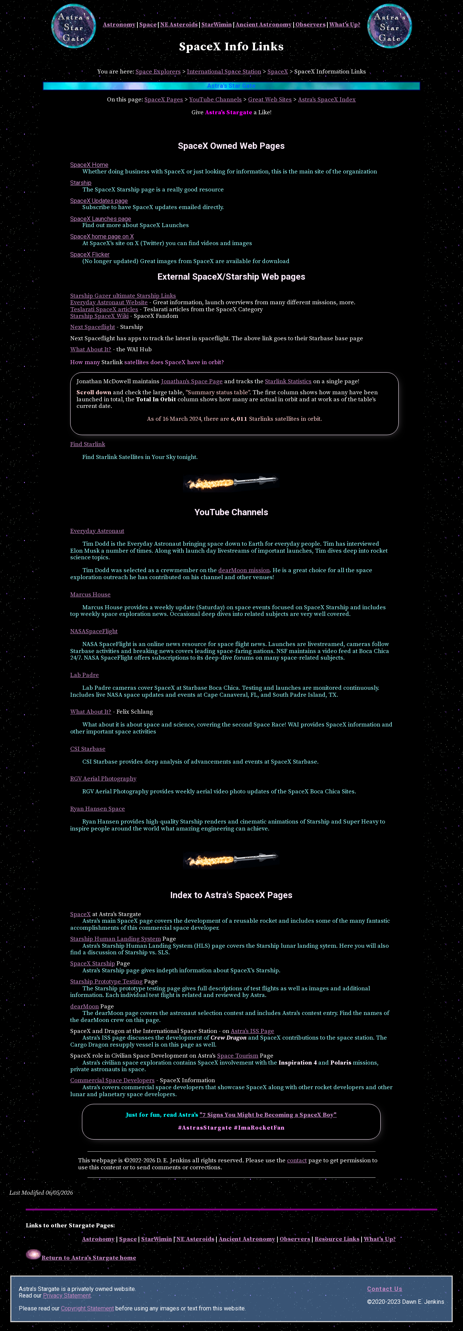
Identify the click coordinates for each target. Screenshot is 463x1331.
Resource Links (337, 1239)
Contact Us (384, 1288)
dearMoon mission (244, 570)
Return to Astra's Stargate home (81, 1258)
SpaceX (278, 72)
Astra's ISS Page (252, 1031)
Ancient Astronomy (264, 24)
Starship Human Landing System (115, 939)
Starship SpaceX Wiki (99, 316)
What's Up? (344, 24)
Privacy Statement (67, 1295)
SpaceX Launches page (100, 218)
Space (148, 24)
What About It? (90, 350)
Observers (310, 24)
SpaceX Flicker (90, 254)
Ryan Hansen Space (97, 809)
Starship (80, 182)
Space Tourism (237, 1056)
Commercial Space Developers (112, 1080)
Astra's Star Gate (231, 85)
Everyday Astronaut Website (109, 302)
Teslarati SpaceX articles (104, 309)
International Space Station (224, 72)
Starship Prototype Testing (106, 982)
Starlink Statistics (288, 381)
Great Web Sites (270, 100)
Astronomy (119, 24)
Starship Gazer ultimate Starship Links (123, 296)
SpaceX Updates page (99, 200)
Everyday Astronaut (97, 531)
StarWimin (216, 24)
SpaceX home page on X (102, 236)
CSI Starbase (87, 749)
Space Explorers (158, 72)
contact (297, 1161)
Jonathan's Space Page (192, 381)
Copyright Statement (87, 1308)
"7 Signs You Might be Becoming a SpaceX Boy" (268, 1115)
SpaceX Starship (92, 964)
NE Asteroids (179, 24)
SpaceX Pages (163, 100)
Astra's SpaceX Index (327, 100)
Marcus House (90, 595)
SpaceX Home (89, 164)
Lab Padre (84, 675)
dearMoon (84, 1007)
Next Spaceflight (92, 327)
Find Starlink (87, 444)
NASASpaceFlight (94, 631)
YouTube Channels (215, 100)
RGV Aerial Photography (103, 779)
